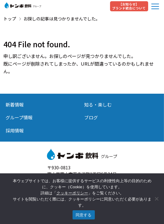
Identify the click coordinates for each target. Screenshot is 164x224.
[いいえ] (156, 199)
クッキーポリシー (72, 193)
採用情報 (14, 130)
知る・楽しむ (98, 104)
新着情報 (14, 104)
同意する (84, 215)
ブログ (91, 117)
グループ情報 (19, 117)
